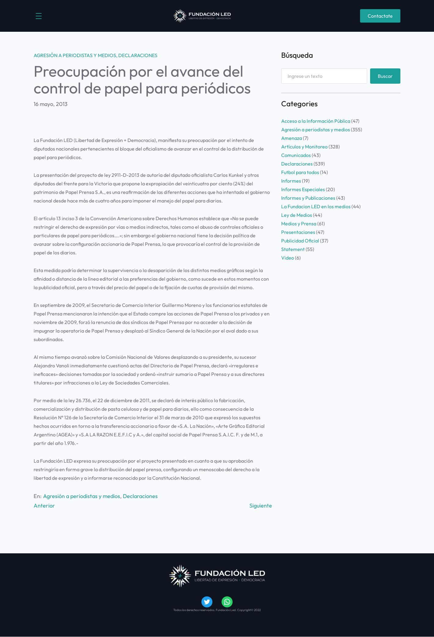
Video (287, 258)
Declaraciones (137, 55)
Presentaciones (298, 232)
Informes (291, 181)
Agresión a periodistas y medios (75, 55)
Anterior (44, 505)
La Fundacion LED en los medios (316, 206)
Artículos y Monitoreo (304, 147)
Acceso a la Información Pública (315, 121)
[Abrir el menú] (39, 16)
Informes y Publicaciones (308, 198)
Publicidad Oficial (300, 241)
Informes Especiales (303, 189)
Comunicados (296, 155)
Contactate (380, 16)
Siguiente (260, 505)
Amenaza (291, 138)
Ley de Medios (296, 215)
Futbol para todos (300, 172)
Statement (293, 249)
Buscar (385, 76)
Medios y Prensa (298, 223)
